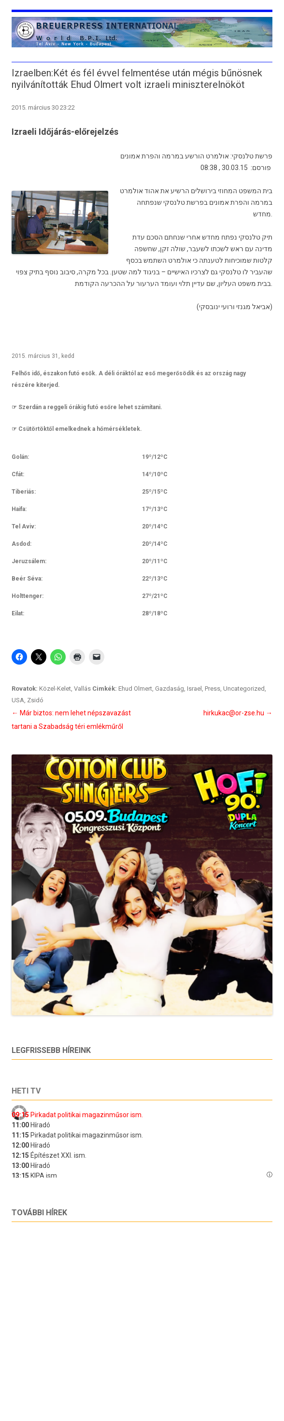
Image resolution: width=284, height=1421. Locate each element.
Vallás (82, 688)
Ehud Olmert (135, 688)
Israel (194, 688)
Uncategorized (244, 688)
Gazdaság (169, 688)
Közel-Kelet (55, 688)
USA (18, 700)
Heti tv (26, 1090)
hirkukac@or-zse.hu (237, 713)
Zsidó (35, 700)
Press (212, 688)
